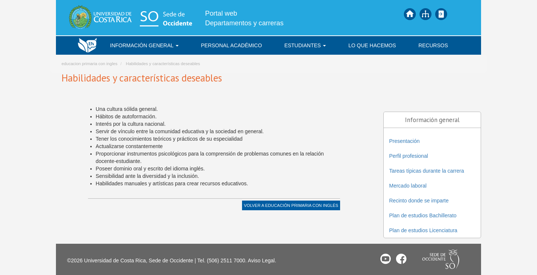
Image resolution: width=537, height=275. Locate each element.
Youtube (386, 258)
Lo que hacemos (372, 45)
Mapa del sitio (425, 14)
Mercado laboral (408, 186)
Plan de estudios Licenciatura (423, 230)
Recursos (433, 45)
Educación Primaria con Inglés (301, 205)
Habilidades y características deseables (163, 63)
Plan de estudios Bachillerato (423, 215)
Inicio (410, 14)
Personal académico (231, 45)
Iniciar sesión (441, 14)
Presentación (404, 141)
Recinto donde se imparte (419, 201)
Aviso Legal (261, 260)
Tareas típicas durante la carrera (426, 171)
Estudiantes (305, 45)
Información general (144, 45)
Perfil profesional (408, 156)
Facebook (401, 258)
